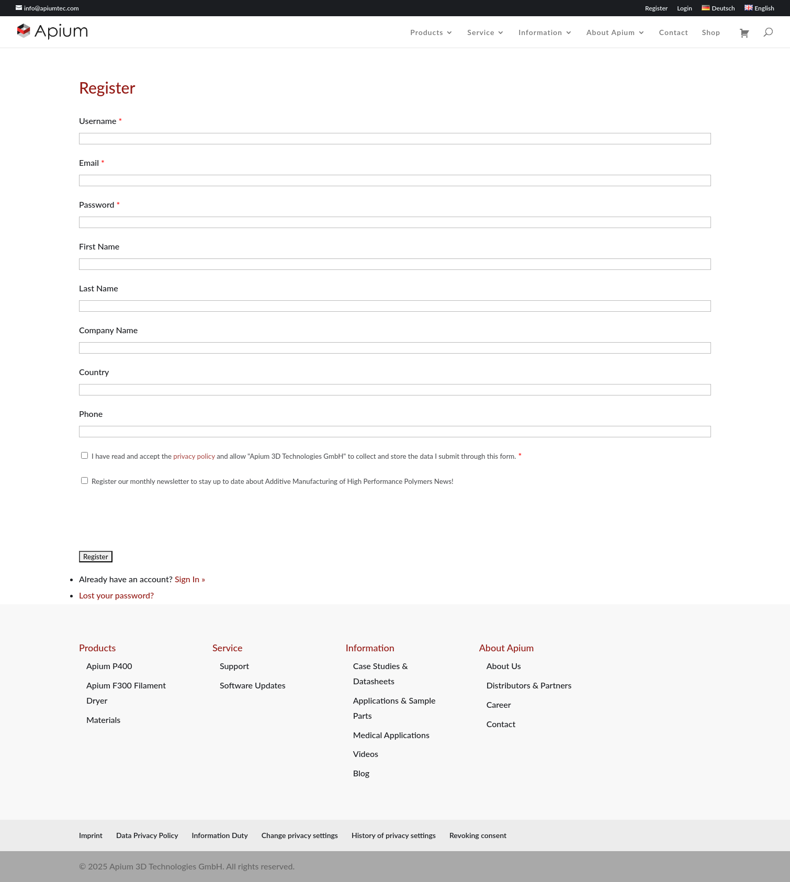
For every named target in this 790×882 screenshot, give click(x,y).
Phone (91, 414)
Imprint (91, 835)
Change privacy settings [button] (300, 835)
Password (99, 204)
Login (684, 8)
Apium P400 (109, 666)
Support (234, 666)
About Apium (610, 33)
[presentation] (158, 517)
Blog (361, 773)
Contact (674, 33)
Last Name (98, 288)
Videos (365, 754)
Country (94, 372)
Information (540, 33)
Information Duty (220, 835)
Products (426, 33)
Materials (103, 720)
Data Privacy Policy (147, 835)
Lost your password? (116, 595)
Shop (711, 33)
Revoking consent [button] (477, 835)
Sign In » (190, 579)
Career (499, 704)
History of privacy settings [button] (394, 835)
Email (92, 162)
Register (656, 8)
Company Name (108, 330)
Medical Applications (391, 735)
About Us (504, 666)
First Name (99, 246)
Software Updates (253, 685)
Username (100, 121)
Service (480, 33)
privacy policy (194, 456)
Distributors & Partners (529, 685)
